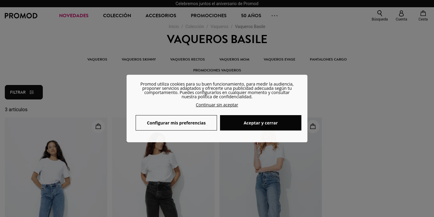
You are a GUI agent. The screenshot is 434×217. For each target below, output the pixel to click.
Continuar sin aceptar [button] (217, 105)
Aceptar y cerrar (261, 123)
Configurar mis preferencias (176, 123)
